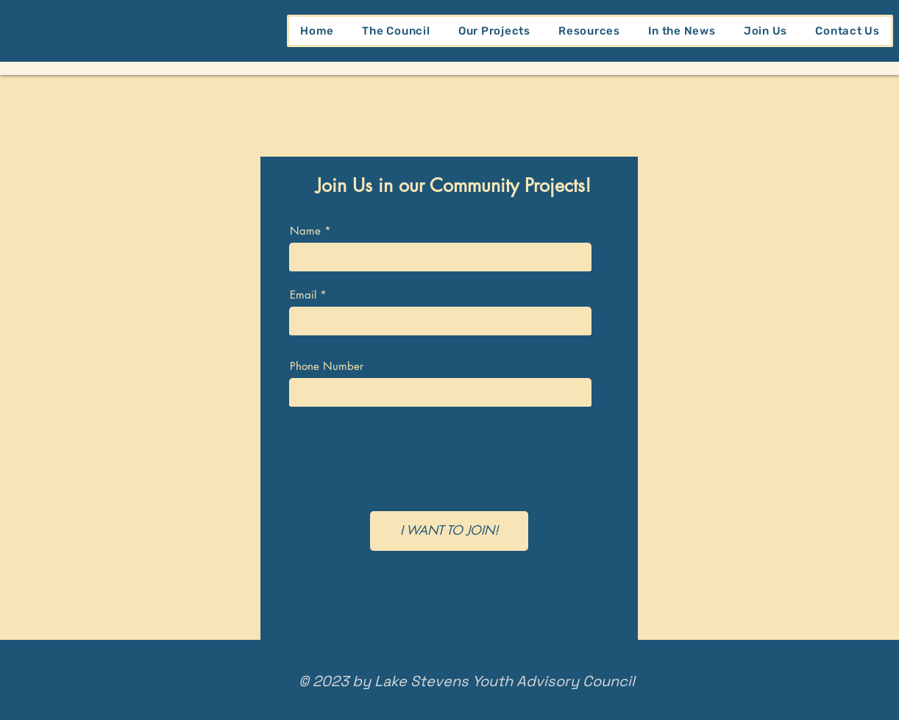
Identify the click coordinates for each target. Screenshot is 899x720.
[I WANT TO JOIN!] (449, 531)
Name (305, 230)
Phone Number (326, 365)
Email (303, 294)
